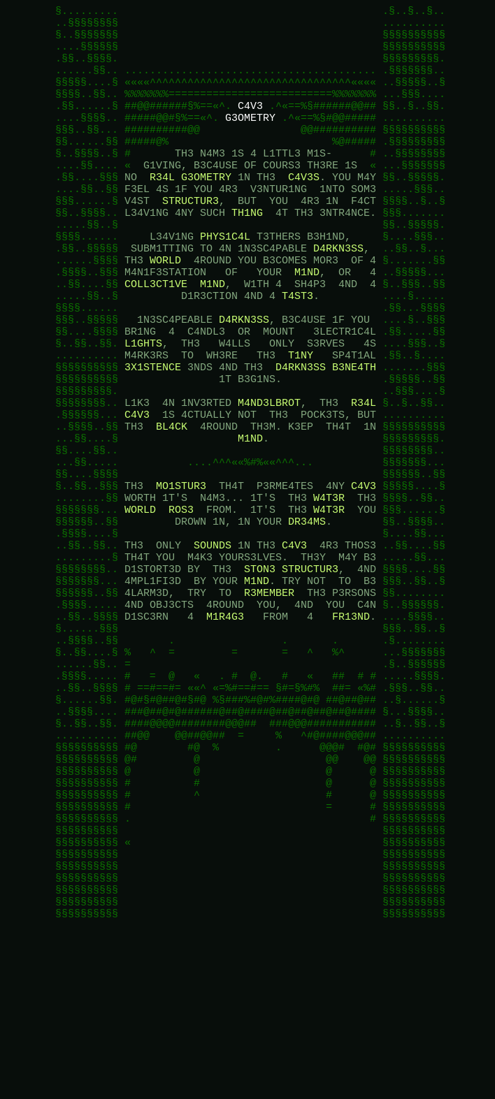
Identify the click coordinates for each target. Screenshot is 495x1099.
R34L (162, 208)
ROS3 (181, 599)
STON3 (259, 669)
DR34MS (307, 613)
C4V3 (250, 124)
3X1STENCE (152, 432)
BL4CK (171, 502)
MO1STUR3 (181, 571)
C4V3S (304, 208)
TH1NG (247, 250)
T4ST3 (297, 348)
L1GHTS (143, 404)
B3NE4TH (354, 432)
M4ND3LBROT (269, 474)
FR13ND (351, 725)
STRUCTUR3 (190, 236)
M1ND (307, 320)
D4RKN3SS (338, 292)
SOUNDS (212, 641)
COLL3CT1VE (155, 334)
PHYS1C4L (225, 278)
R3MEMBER (269, 697)
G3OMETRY (250, 138)
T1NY (300, 418)
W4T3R (329, 585)
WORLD (165, 306)
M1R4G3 (225, 725)
